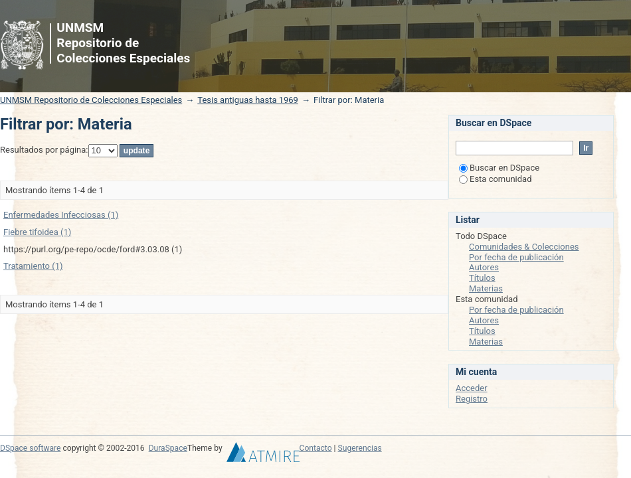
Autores (484, 267)
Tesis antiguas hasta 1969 (247, 100)
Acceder (472, 388)
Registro (472, 399)
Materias (486, 288)
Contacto (316, 448)
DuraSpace (168, 448)
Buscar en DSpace (499, 168)
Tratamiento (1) (33, 266)
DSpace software (30, 448)
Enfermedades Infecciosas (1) (60, 215)
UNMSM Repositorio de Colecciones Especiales (91, 100)
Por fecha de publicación (516, 257)
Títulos (482, 278)
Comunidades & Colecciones (524, 247)
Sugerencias (360, 448)
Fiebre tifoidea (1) (37, 232)
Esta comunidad (495, 179)
